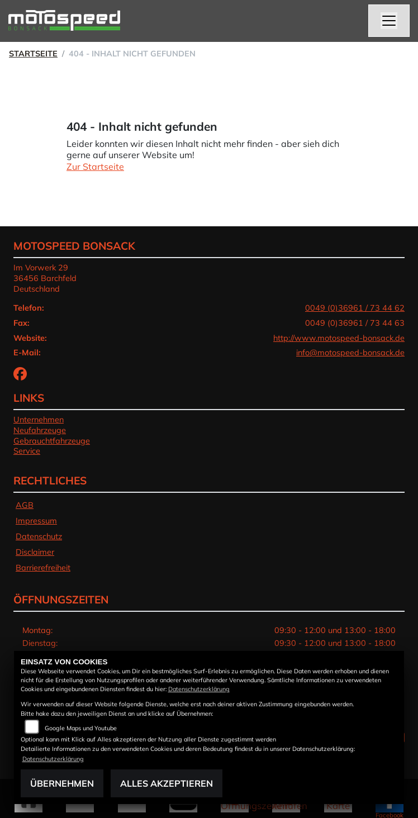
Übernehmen (62, 783)
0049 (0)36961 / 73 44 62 (355, 308)
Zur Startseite (95, 166)
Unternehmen (38, 420)
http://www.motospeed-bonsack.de (339, 338)
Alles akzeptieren (166, 783)
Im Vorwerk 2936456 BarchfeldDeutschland (45, 278)
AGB (25, 505)
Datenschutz (39, 536)
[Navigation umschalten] (389, 20)
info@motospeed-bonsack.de (350, 353)
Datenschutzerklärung (199, 689)
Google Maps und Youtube (81, 728)
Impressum (36, 521)
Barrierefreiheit (43, 568)
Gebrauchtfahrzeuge (51, 441)
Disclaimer (35, 552)
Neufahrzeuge (39, 430)
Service (26, 451)
